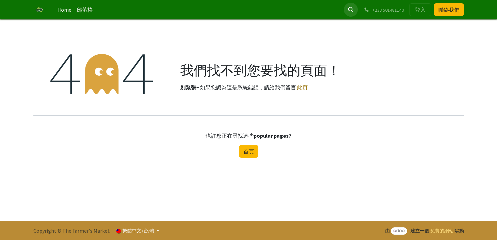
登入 (420, 9)
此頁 (302, 87)
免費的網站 (442, 231)
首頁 (248, 151)
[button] (351, 10)
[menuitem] (64, 9)
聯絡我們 (449, 9)
